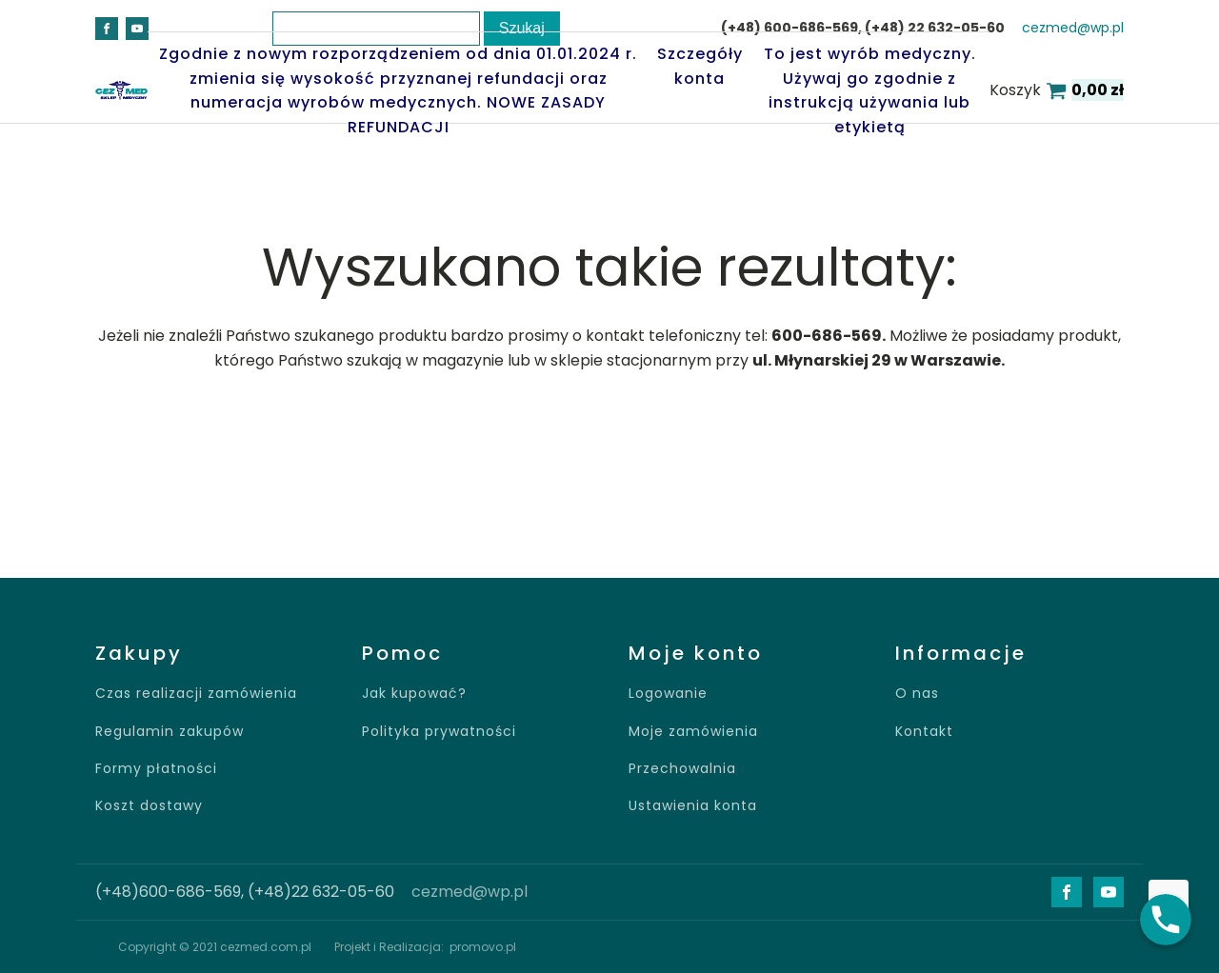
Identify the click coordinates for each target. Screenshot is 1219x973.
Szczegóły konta (700, 66)
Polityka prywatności (439, 732)
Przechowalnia (682, 769)
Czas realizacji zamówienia (196, 693)
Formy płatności (156, 769)
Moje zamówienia (693, 732)
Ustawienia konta (693, 806)
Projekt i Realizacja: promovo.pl (425, 947)
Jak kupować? (414, 693)
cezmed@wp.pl (1073, 28)
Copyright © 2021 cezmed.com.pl (214, 947)
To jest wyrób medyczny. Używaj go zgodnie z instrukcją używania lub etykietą (870, 90)
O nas (917, 693)
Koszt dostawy (149, 806)
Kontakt (924, 732)
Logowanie (668, 693)
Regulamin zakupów (169, 732)
